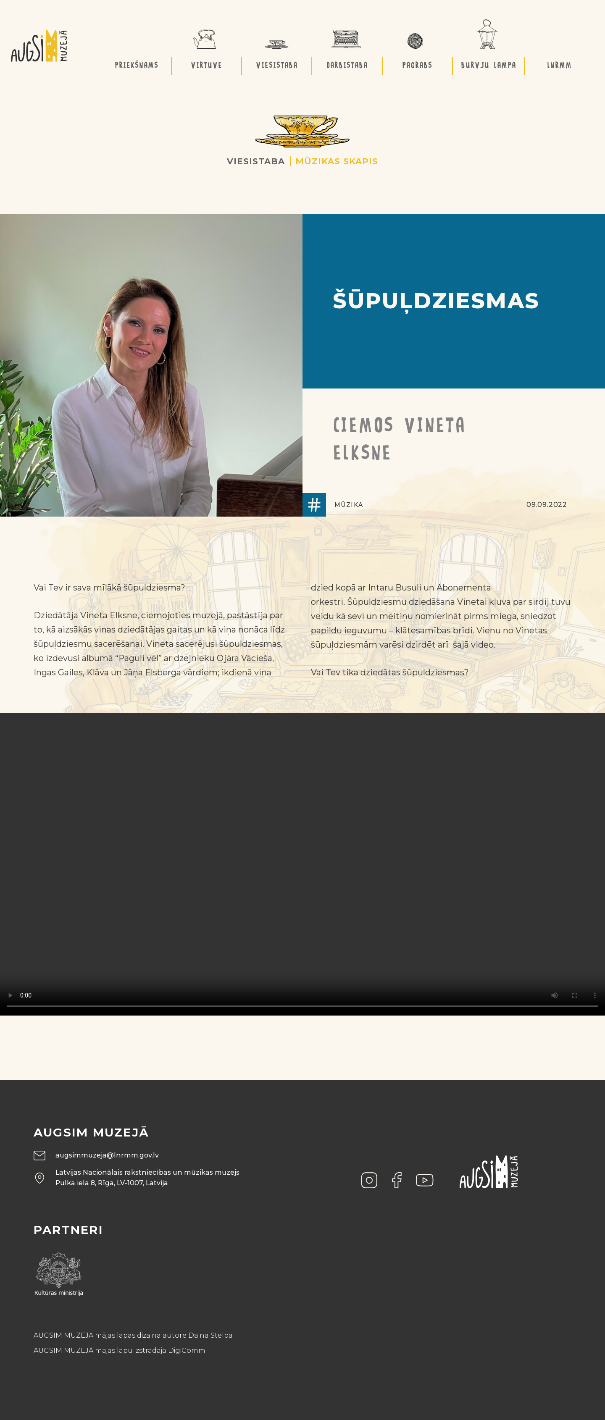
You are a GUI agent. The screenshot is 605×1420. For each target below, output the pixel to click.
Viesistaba (256, 161)
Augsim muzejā (91, 1132)
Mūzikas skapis (336, 161)
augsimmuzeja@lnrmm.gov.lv (107, 1155)
